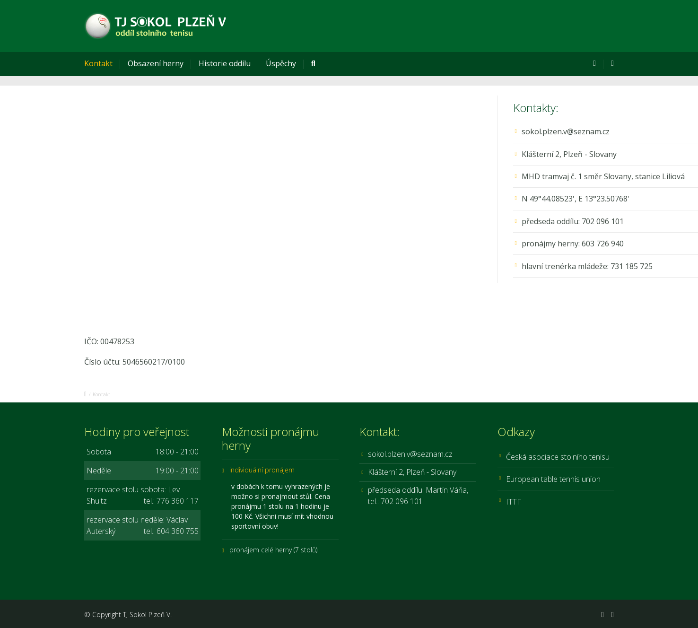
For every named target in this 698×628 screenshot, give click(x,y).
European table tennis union (553, 479)
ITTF (513, 502)
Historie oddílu (225, 63)
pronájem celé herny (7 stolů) (273, 549)
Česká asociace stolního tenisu (558, 457)
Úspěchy (281, 63)
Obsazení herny (155, 63)
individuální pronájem (262, 469)
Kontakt (98, 63)
